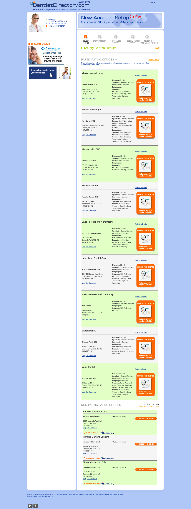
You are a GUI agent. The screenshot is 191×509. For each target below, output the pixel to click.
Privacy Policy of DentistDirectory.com (81, 494)
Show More (143, 406)
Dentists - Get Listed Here (36, 496)
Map (83, 98)
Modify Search (154, 60)
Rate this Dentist (141, 75)
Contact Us (49, 496)
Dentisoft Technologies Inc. (45, 494)
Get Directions (91, 98)
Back (157, 48)
